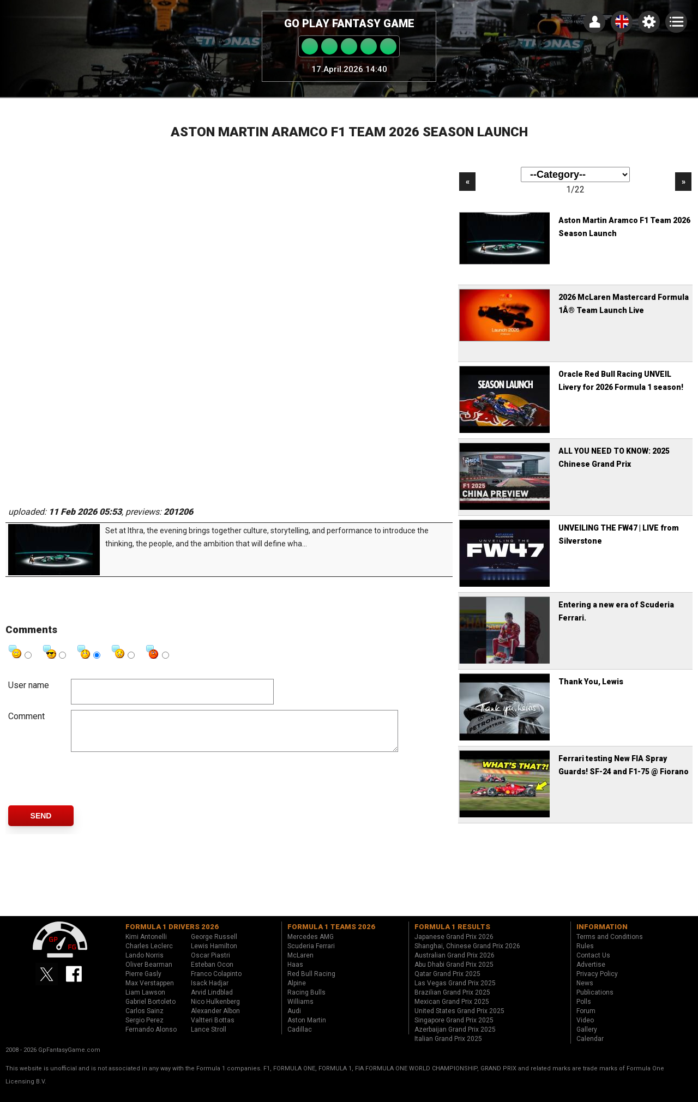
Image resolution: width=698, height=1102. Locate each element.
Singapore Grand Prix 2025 (454, 1028)
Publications (594, 1000)
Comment (26, 716)
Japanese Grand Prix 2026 (454, 945)
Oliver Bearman (148, 973)
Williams (300, 1010)
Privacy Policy (597, 982)
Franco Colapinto (216, 982)
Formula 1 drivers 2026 (172, 935)
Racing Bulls (306, 1000)
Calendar (590, 1047)
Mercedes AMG (310, 945)
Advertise (590, 973)
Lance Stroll (208, 1037)
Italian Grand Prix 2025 (448, 1047)
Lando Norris (144, 963)
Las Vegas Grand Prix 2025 (455, 991)
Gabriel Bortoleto (150, 1010)
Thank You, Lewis (590, 681)
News (584, 991)
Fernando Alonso (151, 1037)
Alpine (296, 991)
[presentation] (154, 787)
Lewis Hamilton (214, 954)
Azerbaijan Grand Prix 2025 (455, 1037)
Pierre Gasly (143, 982)
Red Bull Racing (311, 982)
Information (602, 935)
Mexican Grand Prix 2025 (451, 1010)
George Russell (214, 945)
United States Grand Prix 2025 (459, 1019)
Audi (294, 1019)
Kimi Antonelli (146, 945)
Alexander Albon (215, 1019)
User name (28, 685)
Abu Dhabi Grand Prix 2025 (454, 973)
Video (585, 1028)
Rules (585, 954)
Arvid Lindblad (212, 1000)
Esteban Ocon (212, 973)
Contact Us (593, 963)
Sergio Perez (144, 1028)
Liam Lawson (145, 1000)
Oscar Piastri (210, 963)
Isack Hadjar (209, 991)
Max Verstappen (149, 991)
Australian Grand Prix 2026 (454, 963)
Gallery (586, 1037)
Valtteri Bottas (212, 1028)
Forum (585, 1019)
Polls (583, 1010)
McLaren (300, 963)
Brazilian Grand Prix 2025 (452, 1000)
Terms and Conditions (609, 945)
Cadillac (299, 1037)
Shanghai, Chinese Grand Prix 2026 (467, 954)
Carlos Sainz (144, 1019)
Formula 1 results (452, 935)
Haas (295, 973)
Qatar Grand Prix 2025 (447, 982)
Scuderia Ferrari (311, 954)
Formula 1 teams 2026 (331, 935)
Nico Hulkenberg (215, 1010)
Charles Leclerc (149, 954)
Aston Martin (306, 1028)
